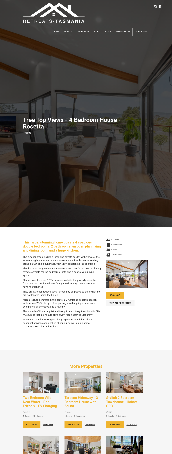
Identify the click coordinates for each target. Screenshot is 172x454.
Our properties (122, 32)
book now (115, 295)
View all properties (120, 303)
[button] (68, 31)
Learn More (48, 425)
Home (56, 32)
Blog (96, 32)
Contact (107, 32)
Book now (31, 424)
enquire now (141, 32)
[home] (54, 12)
